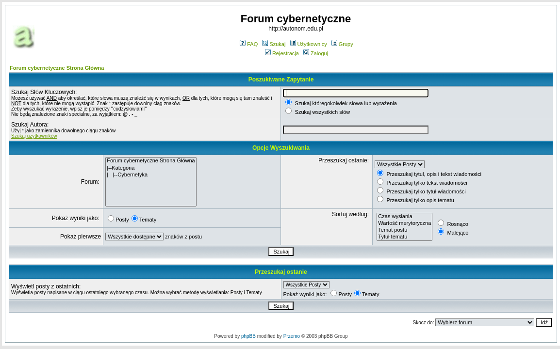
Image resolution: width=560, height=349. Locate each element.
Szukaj (273, 44)
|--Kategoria (151, 168)
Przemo (291, 336)
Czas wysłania (404, 216)
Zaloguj (315, 53)
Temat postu (404, 230)
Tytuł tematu (404, 237)
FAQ (249, 44)
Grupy (342, 44)
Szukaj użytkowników (34, 136)
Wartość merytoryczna (404, 223)
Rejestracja (282, 53)
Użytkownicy (308, 44)
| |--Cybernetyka (151, 175)
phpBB (248, 336)
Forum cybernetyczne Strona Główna (57, 68)
